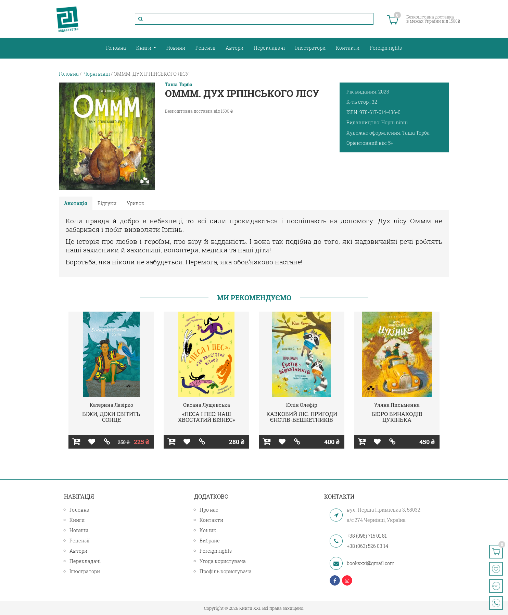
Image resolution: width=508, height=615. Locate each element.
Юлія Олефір (301, 405)
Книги (144, 48)
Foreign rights (386, 48)
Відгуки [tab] (107, 203)
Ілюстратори (310, 48)
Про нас (209, 509)
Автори (234, 48)
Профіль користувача (226, 571)
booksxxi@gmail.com (370, 563)
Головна (116, 48)
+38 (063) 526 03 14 (367, 546)
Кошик (208, 530)
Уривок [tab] (135, 203)
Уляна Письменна (397, 405)
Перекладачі (269, 48)
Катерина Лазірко (111, 405)
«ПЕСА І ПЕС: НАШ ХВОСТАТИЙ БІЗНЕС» (206, 417)
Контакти (347, 48)
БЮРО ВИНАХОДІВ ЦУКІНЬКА (396, 417)
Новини (175, 48)
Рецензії (205, 48)
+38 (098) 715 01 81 (367, 535)
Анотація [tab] (75, 203)
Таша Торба (178, 85)
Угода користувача (223, 561)
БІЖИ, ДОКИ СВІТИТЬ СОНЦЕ (111, 417)
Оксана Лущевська (206, 405)
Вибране (210, 540)
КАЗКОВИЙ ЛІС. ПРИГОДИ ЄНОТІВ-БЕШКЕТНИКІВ (301, 417)
